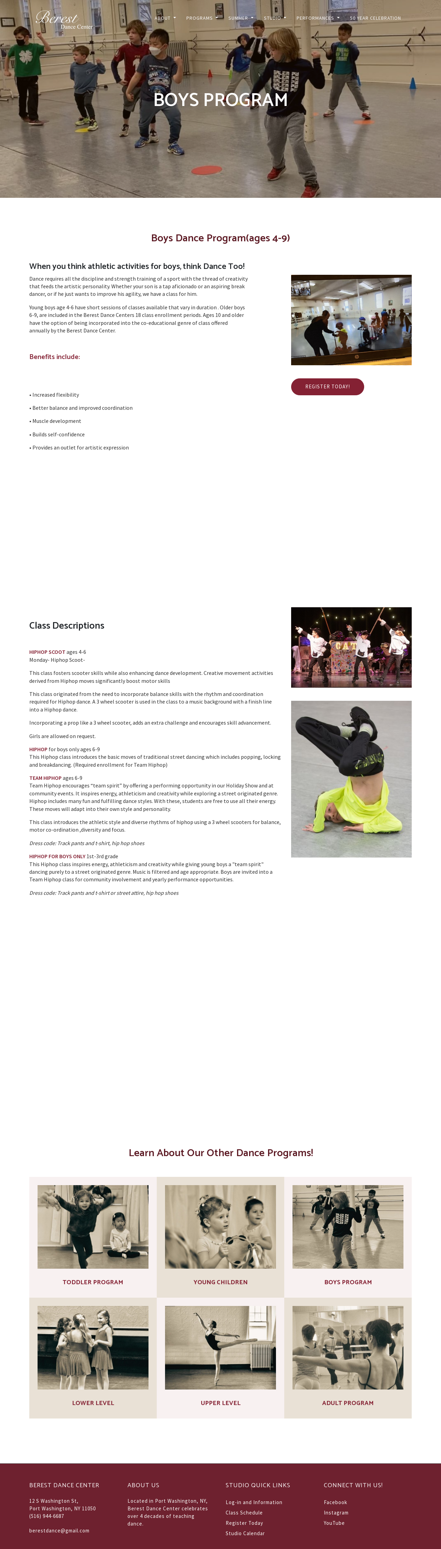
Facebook (335, 1502)
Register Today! (327, 386)
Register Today (244, 1523)
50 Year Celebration (375, 18)
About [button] (163, 18)
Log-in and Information (254, 1502)
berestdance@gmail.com (59, 1530)
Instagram (336, 1512)
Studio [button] (273, 18)
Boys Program (348, 1282)
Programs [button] (200, 18)
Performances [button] (316, 18)
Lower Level (93, 1403)
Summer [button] (238, 18)
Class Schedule (244, 1512)
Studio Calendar (245, 1533)
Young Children (221, 1282)
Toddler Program (93, 1282)
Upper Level (220, 1403)
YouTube (334, 1523)
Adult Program (348, 1403)
